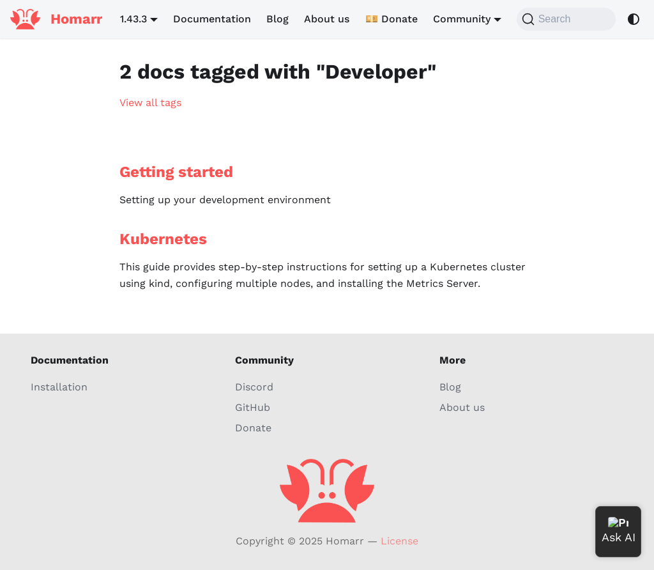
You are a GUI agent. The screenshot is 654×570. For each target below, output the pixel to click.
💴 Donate (391, 19)
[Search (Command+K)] (566, 19)
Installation (59, 387)
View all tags (150, 102)
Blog (277, 19)
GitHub (252, 407)
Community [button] (461, 19)
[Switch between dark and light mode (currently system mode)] (633, 19)
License (399, 541)
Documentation (212, 19)
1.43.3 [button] (133, 19)
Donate (253, 428)
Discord (254, 387)
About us (326, 19)
